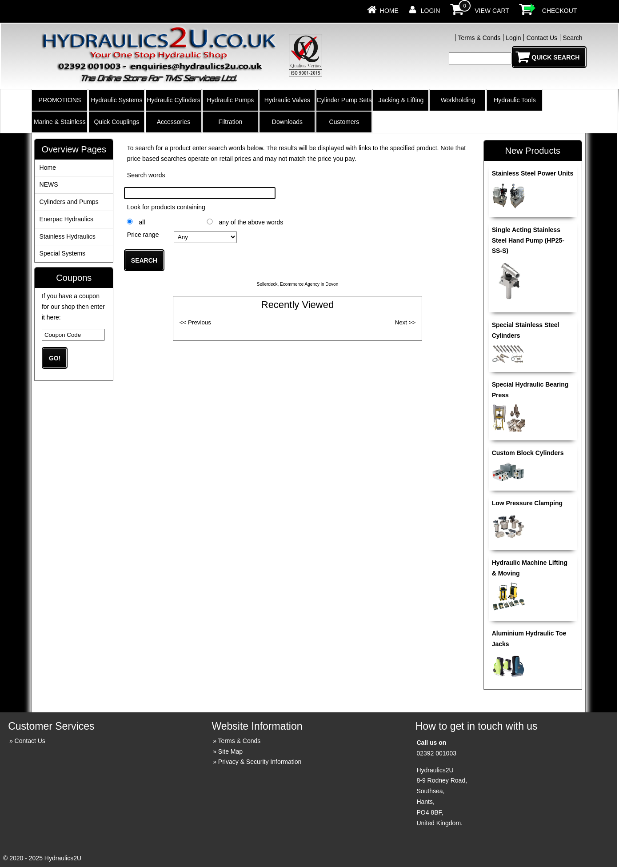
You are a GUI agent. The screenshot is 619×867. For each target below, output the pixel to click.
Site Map (230, 751)
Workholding (458, 100)
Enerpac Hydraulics (66, 219)
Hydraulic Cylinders (173, 100)
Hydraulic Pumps (230, 100)
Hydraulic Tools (515, 100)
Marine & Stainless (60, 121)
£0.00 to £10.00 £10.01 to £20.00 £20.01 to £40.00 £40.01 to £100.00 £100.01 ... (205, 237)
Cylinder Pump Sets (344, 100)
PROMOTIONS (60, 100)
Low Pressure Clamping (527, 503)
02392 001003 (436, 753)
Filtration (231, 121)
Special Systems (62, 253)
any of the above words (251, 222)
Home (389, 10)
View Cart (492, 10)
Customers (344, 121)
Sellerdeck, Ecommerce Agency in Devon (297, 284)
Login (430, 10)
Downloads (287, 121)
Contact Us (542, 37)
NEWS (49, 184)
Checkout (559, 10)
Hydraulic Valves (287, 100)
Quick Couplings (116, 121)
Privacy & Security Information (260, 761)
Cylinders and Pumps (69, 201)
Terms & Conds (479, 37)
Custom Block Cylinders (528, 452)
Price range (143, 235)
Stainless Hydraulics (68, 236)
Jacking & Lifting (400, 100)
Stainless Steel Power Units (533, 173)
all (142, 222)
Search (572, 37)
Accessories (173, 121)
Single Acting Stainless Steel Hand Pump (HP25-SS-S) (528, 240)
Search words (146, 175)
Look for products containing (166, 207)
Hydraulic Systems (116, 100)
